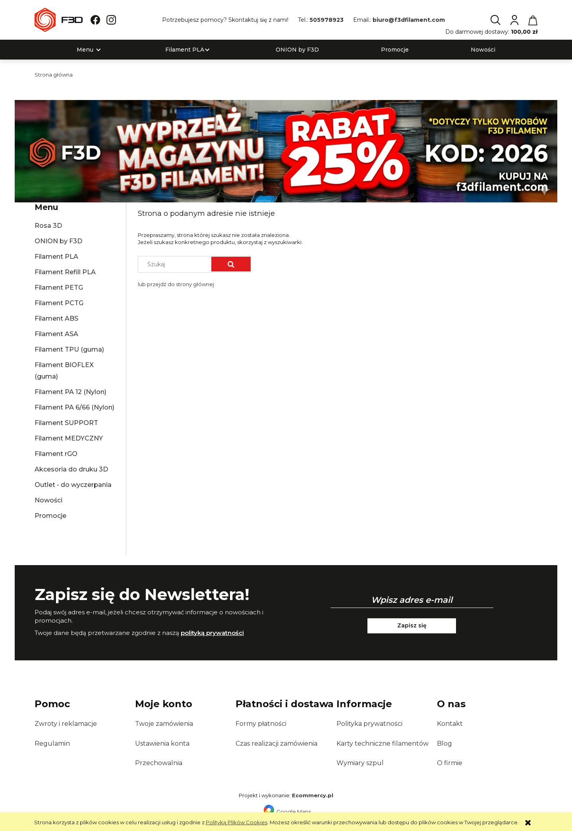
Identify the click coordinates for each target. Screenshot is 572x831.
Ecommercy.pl (312, 795)
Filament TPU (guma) (69, 349)
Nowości (48, 500)
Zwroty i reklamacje (66, 723)
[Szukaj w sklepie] (176, 264)
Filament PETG (59, 287)
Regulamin (52, 743)
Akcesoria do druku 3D (71, 469)
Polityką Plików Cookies (236, 822)
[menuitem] (85, 50)
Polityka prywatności (369, 723)
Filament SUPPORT (66, 423)
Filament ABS (56, 318)
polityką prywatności (212, 633)
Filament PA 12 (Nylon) (70, 392)
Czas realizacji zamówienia (276, 743)
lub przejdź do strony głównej (176, 284)
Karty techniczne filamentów (382, 743)
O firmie (449, 763)
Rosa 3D (48, 225)
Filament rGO (56, 454)
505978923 (326, 19)
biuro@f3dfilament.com (409, 19)
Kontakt (450, 723)
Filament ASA (56, 334)
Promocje (50, 515)
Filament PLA (56, 256)
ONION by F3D (58, 241)
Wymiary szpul (360, 763)
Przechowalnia (158, 763)
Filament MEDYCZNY (69, 438)
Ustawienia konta (162, 743)
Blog (444, 743)
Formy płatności (261, 723)
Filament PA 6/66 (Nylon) (74, 407)
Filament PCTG (59, 303)
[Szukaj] (231, 264)
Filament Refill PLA (65, 272)
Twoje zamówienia (164, 723)
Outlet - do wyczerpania (73, 485)
